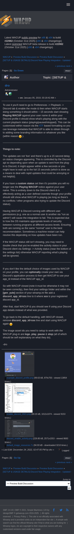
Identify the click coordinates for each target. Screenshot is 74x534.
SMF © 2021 (20, 510)
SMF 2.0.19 (8, 510)
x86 (43, 37)
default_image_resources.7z (19, 445)
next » (69, 66)
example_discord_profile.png (19, 378)
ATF (41, 125)
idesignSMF (8, 513)
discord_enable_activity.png (18, 438)
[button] (68, 4)
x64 (50, 37)
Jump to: (67, 479)
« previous (60, 66)
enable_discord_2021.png (18, 414)
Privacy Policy (20, 516)
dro (7, 85)
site (34, 516)
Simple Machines (34, 510)
